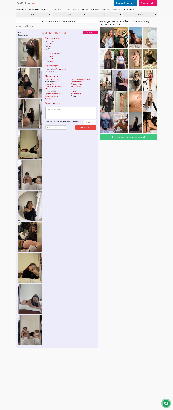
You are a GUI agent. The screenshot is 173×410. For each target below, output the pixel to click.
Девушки (21, 10)
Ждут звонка (34, 10)
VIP (66, 10)
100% (75, 10)
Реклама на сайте (148, 3)
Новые (45, 10)
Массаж (117, 10)
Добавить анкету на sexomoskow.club (128, 137)
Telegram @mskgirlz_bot (126, 3)
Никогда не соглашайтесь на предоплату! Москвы (57, 21)
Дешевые (56, 10)
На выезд (129, 10)
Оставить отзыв (85, 127)
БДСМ (95, 10)
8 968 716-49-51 (55, 33)
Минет (106, 10)
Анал (85, 10)
